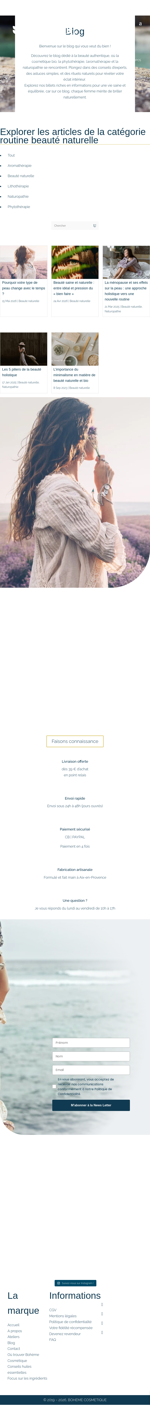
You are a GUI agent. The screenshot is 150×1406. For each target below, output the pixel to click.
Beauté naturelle (29, 301)
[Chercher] (71, 225)
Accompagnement (62, 60)
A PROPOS (134, 60)
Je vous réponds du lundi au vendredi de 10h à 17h (75, 910)
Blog (120, 60)
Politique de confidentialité (70, 1324)
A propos (14, 1332)
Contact (13, 1350)
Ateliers (13, 1338)
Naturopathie (113, 311)
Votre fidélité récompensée (70, 1329)
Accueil (13, 1326)
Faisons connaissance (75, 742)
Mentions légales (62, 1317)
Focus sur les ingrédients (27, 1380)
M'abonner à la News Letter (91, 1106)
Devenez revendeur (65, 1335)
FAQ (52, 1341)
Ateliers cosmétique (97, 60)
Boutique (34, 60)
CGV (52, 1312)
